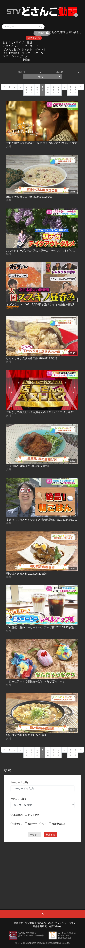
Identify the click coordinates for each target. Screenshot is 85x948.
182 (26, 89)
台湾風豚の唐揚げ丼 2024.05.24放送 (27, 466)
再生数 (67, 72)
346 (70, 89)
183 (31, 89)
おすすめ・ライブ (13, 42)
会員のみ (32, 823)
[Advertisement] (42, 868)
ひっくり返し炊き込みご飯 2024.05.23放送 (31, 358)
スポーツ (38, 52)
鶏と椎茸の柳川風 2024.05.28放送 (26, 735)
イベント (40, 49)
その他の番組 (11, 52)
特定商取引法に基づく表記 (39, 923)
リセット (34, 834)
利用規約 (18, 923)
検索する (50, 834)
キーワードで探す (20, 782)
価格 (49, 76)
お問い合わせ (74, 32)
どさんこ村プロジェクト (17, 49)
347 (75, 89)
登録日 (29, 72)
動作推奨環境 (40, 926)
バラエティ (31, 46)
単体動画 (18, 815)
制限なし (18, 823)
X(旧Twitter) (55, 926)
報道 (29, 42)
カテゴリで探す (19, 798)
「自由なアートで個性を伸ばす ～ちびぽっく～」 (35, 681)
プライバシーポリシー (66, 923)
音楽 (5, 56)
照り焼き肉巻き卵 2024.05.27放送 (26, 573)
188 (58, 89)
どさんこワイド (12, 46)
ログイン (34, 38)
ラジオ (26, 52)
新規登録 (42, 33)
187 (53, 89)
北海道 (27, 59)
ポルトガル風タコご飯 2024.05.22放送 (29, 196)
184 (37, 89)
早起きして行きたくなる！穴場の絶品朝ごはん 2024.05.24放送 (43, 519)
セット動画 (33, 815)
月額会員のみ (59, 823)
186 (48, 89)
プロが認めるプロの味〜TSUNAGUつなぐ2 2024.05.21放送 (41, 143)
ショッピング (19, 56)
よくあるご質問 (55, 32)
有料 (44, 823)
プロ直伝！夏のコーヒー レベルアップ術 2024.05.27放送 (40, 627)
